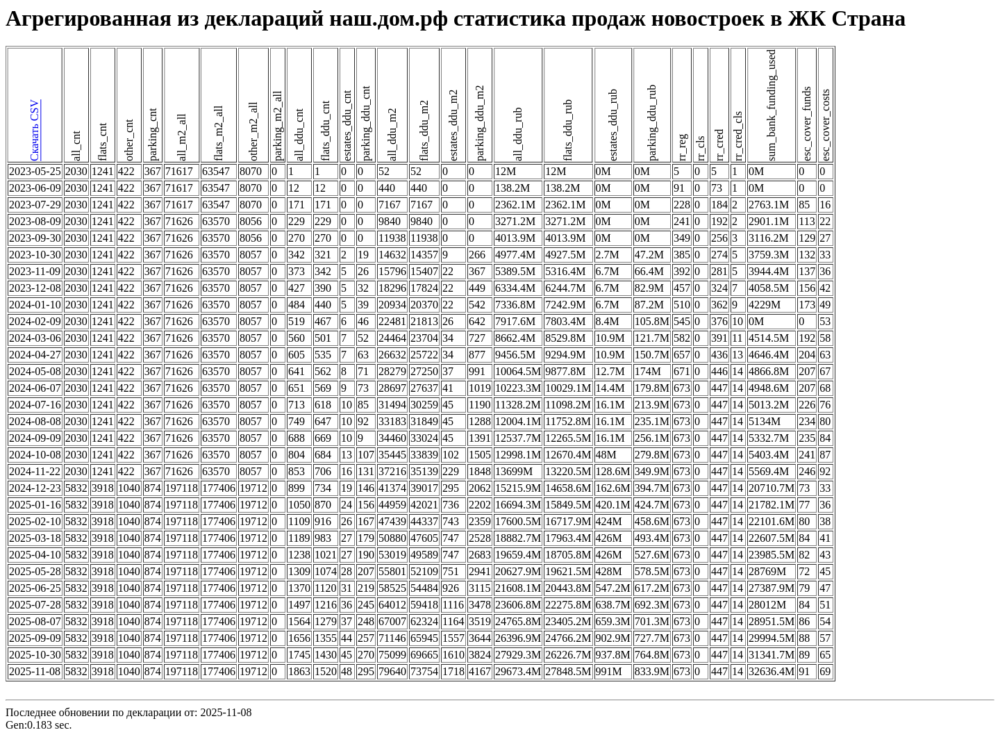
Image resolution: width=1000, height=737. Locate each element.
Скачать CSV (34, 131)
